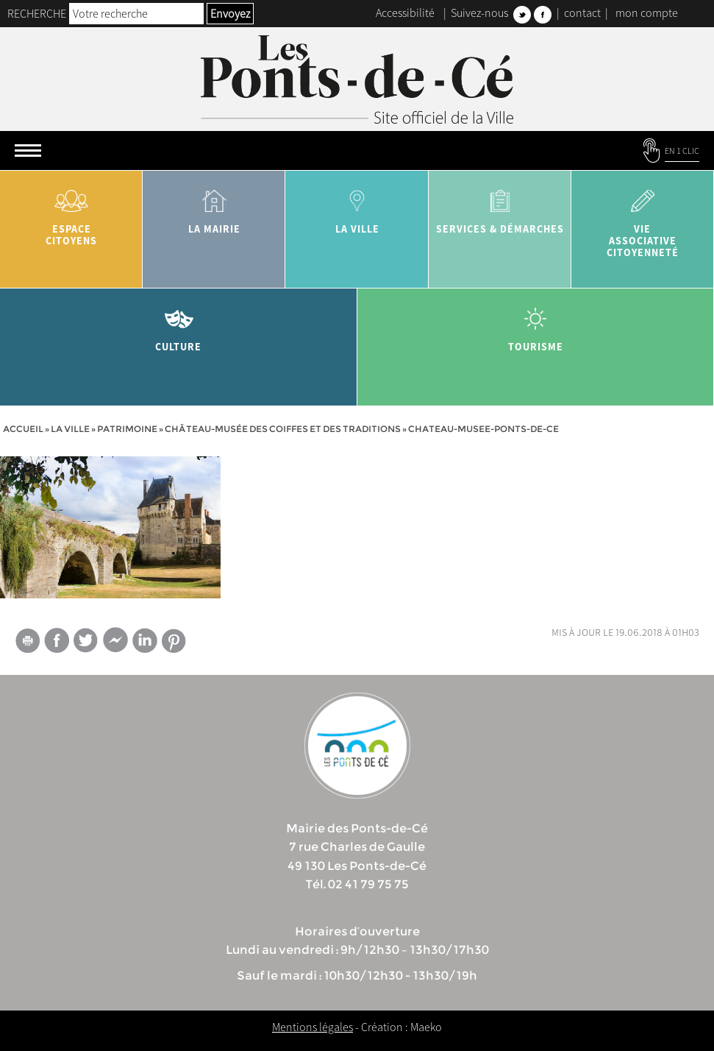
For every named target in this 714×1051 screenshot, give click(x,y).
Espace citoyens (71, 212)
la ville (357, 206)
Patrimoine (127, 428)
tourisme (536, 324)
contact (582, 12)
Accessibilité (405, 12)
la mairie (214, 206)
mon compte (646, 12)
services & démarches (500, 206)
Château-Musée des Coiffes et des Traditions (283, 428)
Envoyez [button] (230, 13)
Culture (178, 324)
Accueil (23, 428)
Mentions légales (312, 1026)
